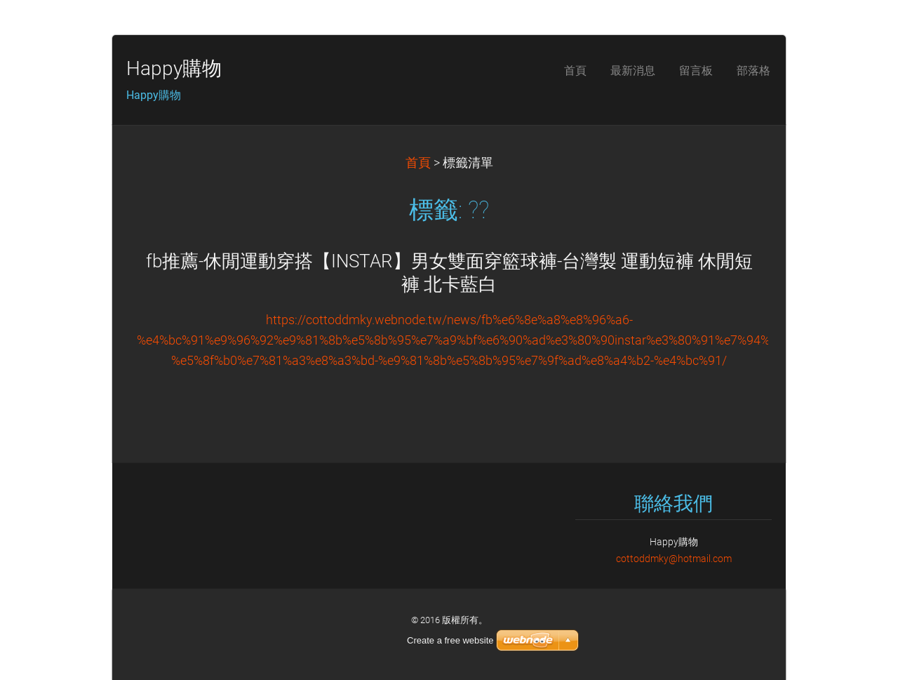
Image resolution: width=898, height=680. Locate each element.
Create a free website (450, 640)
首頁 (418, 163)
